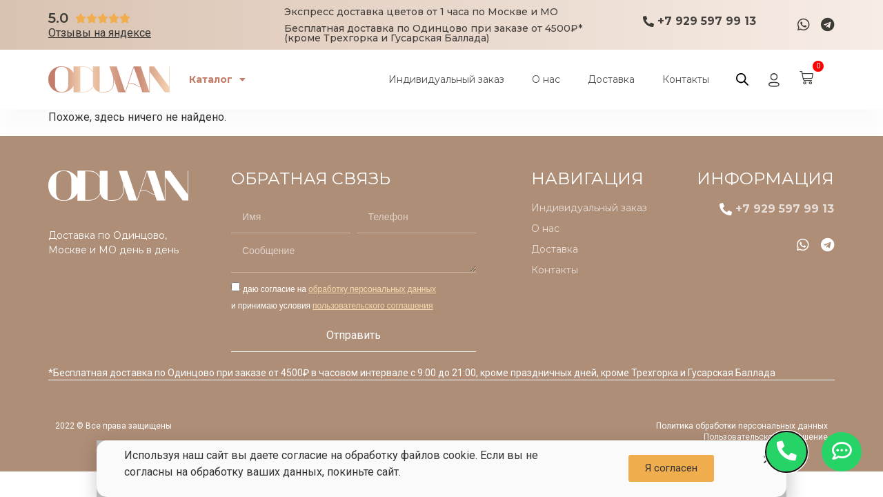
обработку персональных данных (372, 289)
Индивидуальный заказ (446, 79)
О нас (546, 79)
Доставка (611, 79)
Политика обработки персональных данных (742, 426)
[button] (671, 468)
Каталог (218, 79)
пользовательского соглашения (372, 305)
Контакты (685, 79)
